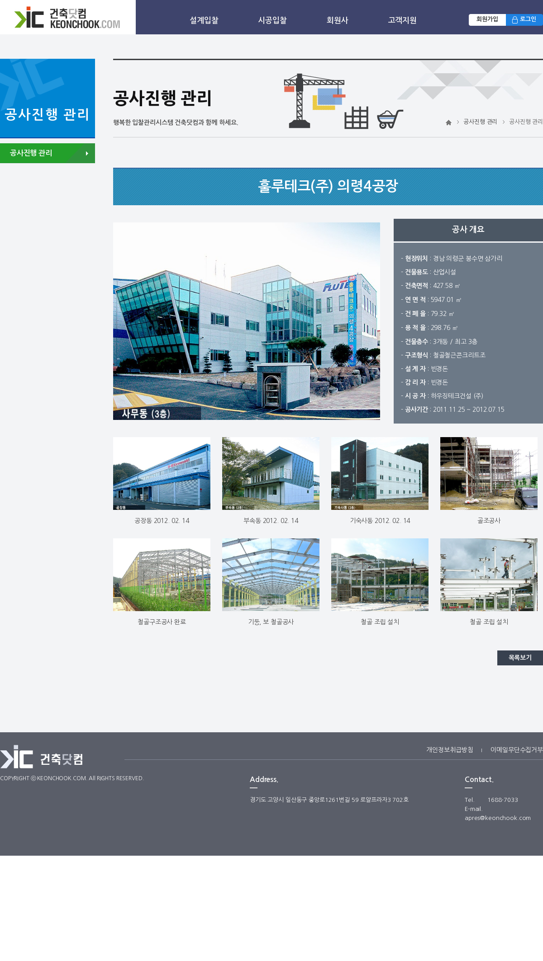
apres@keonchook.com (498, 818)
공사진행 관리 (480, 122)
